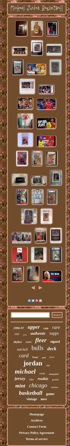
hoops (35, 357)
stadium (54, 387)
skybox (17, 341)
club (46, 328)
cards (42, 373)
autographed (53, 374)
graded (55, 379)
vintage (32, 399)
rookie (43, 378)
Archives (37, 420)
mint (20, 386)
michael (25, 371)
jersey (20, 378)
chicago (38, 385)
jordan (32, 363)
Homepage (36, 414)
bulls (37, 348)
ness (44, 399)
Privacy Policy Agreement (36, 433)
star (17, 334)
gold (44, 357)
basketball (30, 393)
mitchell (22, 349)
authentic (38, 333)
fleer (40, 340)
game (50, 394)
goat (25, 335)
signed (55, 341)
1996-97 (18, 328)
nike (31, 379)
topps (54, 333)
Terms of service (37, 439)
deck (51, 348)
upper (34, 327)
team (29, 341)
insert (52, 357)
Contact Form (36, 426)
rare (56, 327)
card (24, 355)
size (48, 365)
